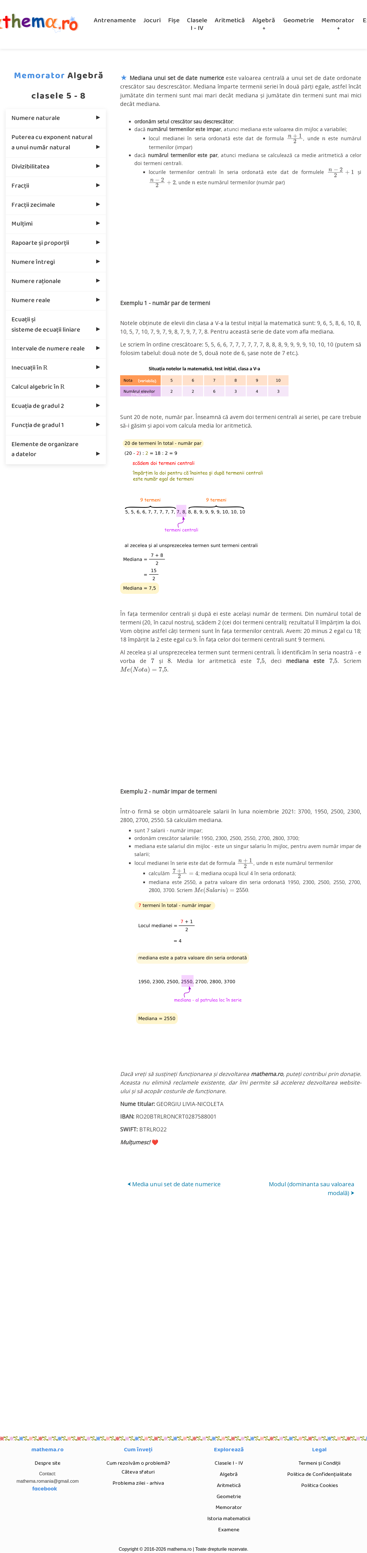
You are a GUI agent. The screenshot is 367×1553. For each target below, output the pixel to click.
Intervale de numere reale (48, 349)
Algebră (263, 20)
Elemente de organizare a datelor (44, 449)
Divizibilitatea (30, 167)
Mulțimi (22, 224)
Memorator (337, 20)
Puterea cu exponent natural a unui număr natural (51, 142)
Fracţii (20, 186)
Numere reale (30, 300)
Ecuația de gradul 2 (37, 406)
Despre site (48, 1463)
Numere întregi (33, 262)
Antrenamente (115, 20)
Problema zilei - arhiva (138, 1483)
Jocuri (152, 20)
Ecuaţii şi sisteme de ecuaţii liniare (45, 324)
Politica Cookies (319, 1485)
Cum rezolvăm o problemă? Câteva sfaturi (138, 1467)
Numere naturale (35, 118)
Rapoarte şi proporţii (40, 243)
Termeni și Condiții (319, 1463)
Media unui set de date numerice (174, 1184)
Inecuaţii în (30, 367)
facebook (44, 1488)
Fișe (174, 20)
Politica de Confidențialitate (319, 1474)
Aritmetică (230, 20)
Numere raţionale (36, 281)
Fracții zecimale (33, 205)
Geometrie (298, 20)
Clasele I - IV (197, 24)
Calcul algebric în (38, 386)
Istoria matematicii (228, 1518)
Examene (228, 1529)
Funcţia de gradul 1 (37, 425)
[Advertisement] (241, 242)
